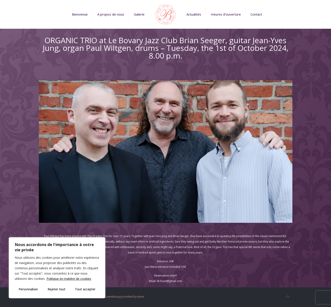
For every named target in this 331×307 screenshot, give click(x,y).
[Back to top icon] (287, 296)
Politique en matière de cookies (69, 279)
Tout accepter (85, 289)
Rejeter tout (56, 289)
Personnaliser (28, 289)
